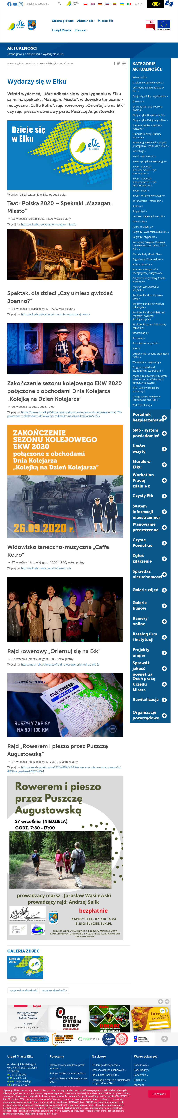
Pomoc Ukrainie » (142, 264)
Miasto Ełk (105, 20)
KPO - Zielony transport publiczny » (145, 389)
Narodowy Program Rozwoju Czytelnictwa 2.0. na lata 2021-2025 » (149, 245)
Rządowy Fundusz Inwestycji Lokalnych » (148, 305)
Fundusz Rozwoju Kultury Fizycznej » (146, 135)
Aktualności (85, 20)
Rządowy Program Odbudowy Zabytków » (149, 326)
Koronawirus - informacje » (147, 200)
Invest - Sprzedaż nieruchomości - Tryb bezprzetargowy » (144, 182)
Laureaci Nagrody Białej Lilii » (148, 216)
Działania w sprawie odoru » (148, 82)
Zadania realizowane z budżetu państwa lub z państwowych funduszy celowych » (150, 379)
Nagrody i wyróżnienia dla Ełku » (150, 231)
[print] (124, 63)
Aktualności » (139, 77)
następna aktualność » (54, 990)
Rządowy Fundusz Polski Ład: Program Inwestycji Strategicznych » (148, 316)
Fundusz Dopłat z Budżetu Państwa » (147, 127)
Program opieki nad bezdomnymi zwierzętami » (147, 369)
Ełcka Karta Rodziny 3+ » (105, 1075)
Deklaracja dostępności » (106, 1065)
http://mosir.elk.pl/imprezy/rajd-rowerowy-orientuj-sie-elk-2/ (60, 664)
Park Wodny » (141, 1069)
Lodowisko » (141, 1075)
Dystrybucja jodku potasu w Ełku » (148, 89)
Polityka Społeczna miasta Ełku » (68, 1073)
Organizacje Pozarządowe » (147, 259)
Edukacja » (138, 101)
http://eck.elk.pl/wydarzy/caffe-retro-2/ (46, 568)
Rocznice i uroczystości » (146, 343)
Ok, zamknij (159, 1094)
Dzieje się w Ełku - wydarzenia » (150, 96)
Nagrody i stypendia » (144, 237)
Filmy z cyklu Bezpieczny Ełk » (148, 115)
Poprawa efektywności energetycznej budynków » (147, 271)
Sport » (136, 348)
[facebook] (114, 63)
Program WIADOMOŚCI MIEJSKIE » (145, 288)
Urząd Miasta (61, 30)
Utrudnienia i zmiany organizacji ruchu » (150, 355)
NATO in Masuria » (142, 226)
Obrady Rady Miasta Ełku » (147, 254)
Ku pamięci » (139, 211)
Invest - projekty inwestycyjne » (150, 161)
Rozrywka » (138, 338)
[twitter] (118, 64)
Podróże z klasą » (142, 405)
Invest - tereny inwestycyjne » (148, 195)
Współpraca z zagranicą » (146, 362)
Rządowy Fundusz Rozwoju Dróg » (147, 297)
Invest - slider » (140, 190)
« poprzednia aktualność (23, 990)
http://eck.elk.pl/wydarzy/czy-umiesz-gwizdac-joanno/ (55, 314)
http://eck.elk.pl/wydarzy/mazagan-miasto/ (48, 224)
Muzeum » (140, 1084)
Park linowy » (141, 1065)
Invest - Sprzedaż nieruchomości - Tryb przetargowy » (144, 170)
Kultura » (137, 206)
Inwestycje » (139, 151)
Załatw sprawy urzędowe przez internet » (67, 1066)
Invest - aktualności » (144, 156)
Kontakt (81, 30)
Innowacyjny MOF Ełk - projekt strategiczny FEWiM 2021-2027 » (150, 144)
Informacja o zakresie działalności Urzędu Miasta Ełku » (111, 1081)
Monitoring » (139, 221)
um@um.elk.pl (23, 1081)
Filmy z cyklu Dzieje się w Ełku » (150, 120)
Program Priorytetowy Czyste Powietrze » (148, 279)
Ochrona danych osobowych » (109, 1069)
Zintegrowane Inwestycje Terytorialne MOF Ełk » (146, 398)
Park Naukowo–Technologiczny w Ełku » (68, 1080)
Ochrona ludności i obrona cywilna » (147, 108)
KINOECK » (140, 1080)
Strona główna (63, 20)
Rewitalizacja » (140, 333)
